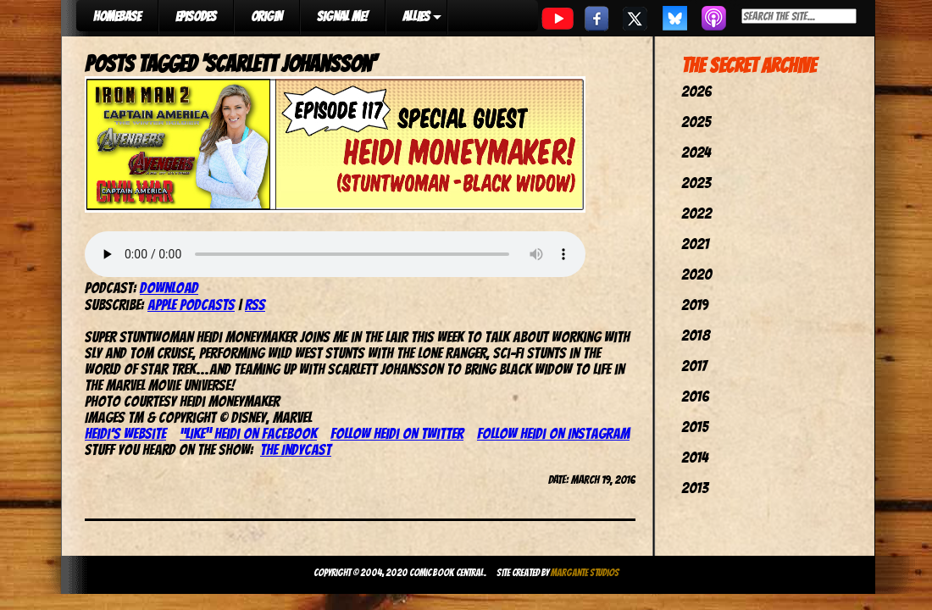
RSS (255, 305)
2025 (696, 122)
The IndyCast (295, 449)
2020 (696, 274)
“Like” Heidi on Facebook (248, 433)
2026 (696, 91)
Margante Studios (585, 572)
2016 (695, 396)
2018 (695, 335)
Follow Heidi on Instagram (553, 433)
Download (169, 288)
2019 (694, 305)
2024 (696, 152)
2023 (696, 183)
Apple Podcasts (191, 305)
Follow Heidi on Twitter (396, 433)
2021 (695, 244)
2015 (694, 427)
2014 (694, 457)
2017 (694, 366)
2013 (694, 488)
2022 (696, 213)
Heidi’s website (125, 433)
